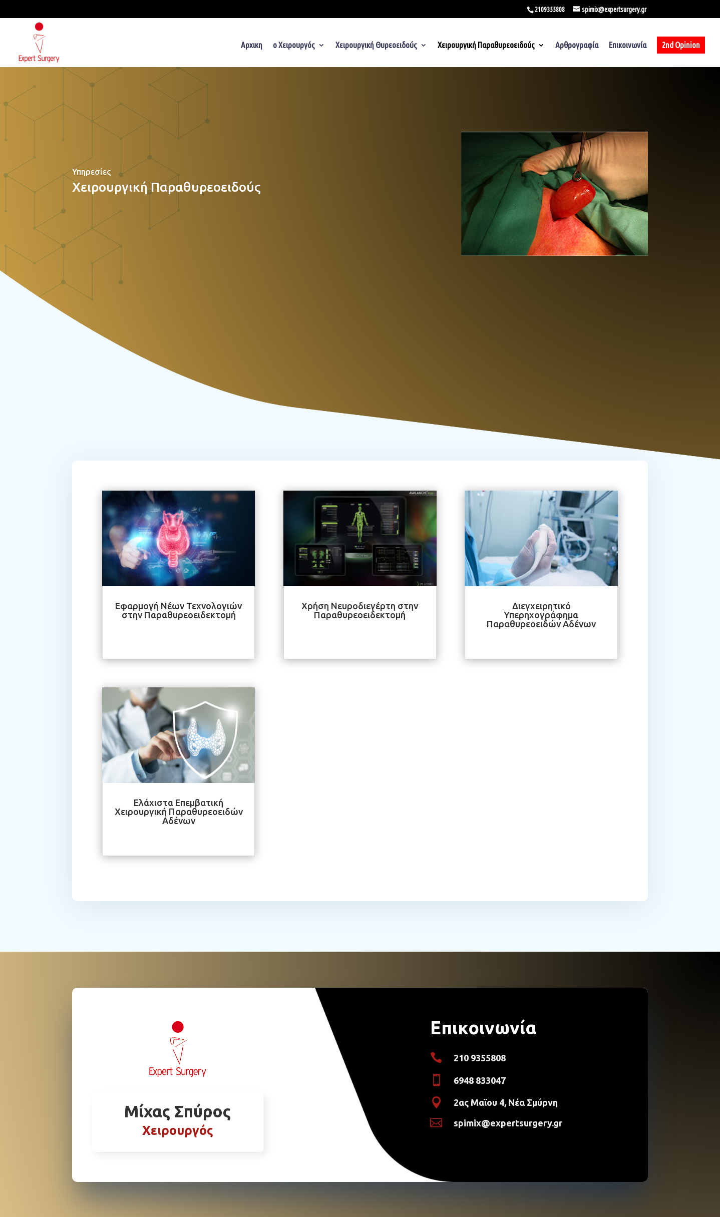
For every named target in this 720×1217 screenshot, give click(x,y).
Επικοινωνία (627, 46)
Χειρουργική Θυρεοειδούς (376, 46)
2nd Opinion (681, 45)
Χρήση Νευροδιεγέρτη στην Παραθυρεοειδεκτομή (359, 610)
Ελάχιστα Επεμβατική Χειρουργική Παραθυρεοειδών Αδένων (179, 811)
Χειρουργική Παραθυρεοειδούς (486, 46)
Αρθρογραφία (576, 46)
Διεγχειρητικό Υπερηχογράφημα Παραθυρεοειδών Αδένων (541, 615)
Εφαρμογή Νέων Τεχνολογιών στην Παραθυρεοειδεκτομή (178, 610)
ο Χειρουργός (294, 46)
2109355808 (550, 10)
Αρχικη (251, 46)
